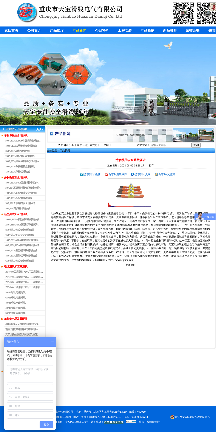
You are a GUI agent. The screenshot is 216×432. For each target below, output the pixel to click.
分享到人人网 (142, 174)
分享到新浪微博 (118, 174)
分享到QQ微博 (92, 174)
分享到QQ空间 (167, 174)
